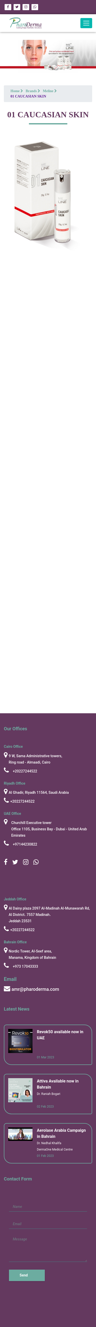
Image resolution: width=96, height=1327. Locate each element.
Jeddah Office (15, 899)
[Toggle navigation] (86, 23)
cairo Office (13, 747)
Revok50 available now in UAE (60, 1034)
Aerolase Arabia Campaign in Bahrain (61, 1133)
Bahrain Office (15, 942)
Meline (50, 91)
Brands (33, 91)
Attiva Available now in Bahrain (58, 1084)
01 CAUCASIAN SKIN (28, 96)
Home (16, 91)
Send (24, 1275)
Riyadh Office (14, 783)
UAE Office (12, 814)
